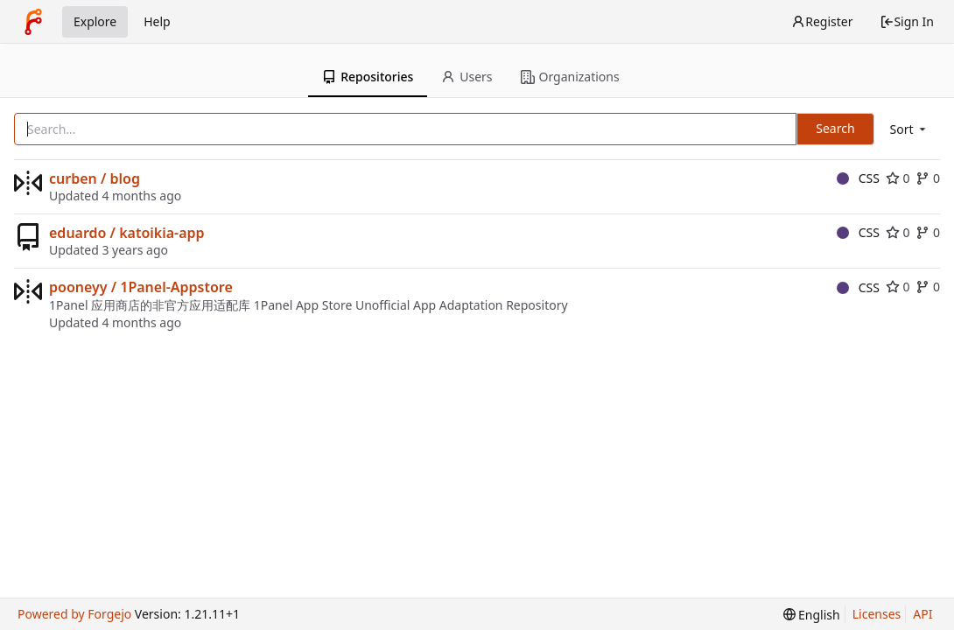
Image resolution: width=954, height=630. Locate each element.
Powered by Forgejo (74, 614)
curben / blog (94, 178)
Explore (95, 21)
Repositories (367, 76)
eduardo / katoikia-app (127, 233)
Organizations (570, 76)
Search (835, 128)
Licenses (876, 614)
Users (466, 76)
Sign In (907, 21)
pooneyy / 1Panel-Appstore (141, 287)
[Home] (33, 22)
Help (157, 21)
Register (821, 21)
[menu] (909, 129)
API (922, 614)
